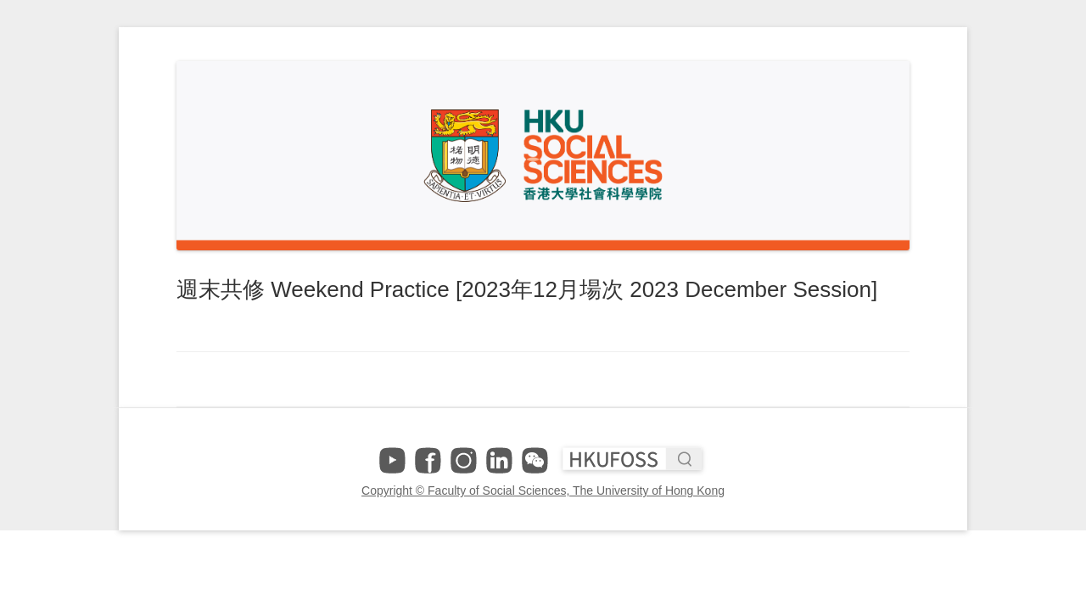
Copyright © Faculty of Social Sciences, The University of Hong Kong (543, 490)
